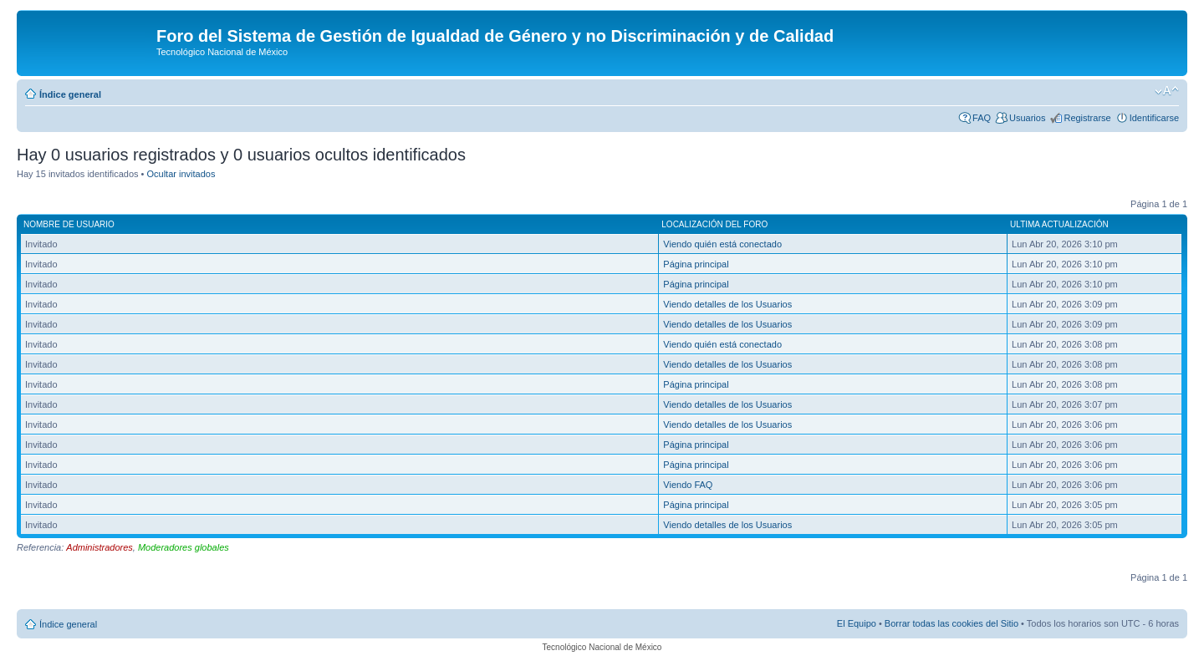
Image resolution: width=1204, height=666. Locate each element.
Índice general (70, 94)
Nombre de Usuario (69, 224)
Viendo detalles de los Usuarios (727, 304)
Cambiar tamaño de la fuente (1167, 91)
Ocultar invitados (181, 174)
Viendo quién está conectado (722, 244)
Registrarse (1087, 118)
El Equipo (856, 623)
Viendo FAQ (687, 485)
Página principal (695, 264)
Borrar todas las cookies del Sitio (951, 623)
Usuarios (1027, 118)
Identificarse (1154, 118)
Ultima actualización (1059, 224)
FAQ (981, 118)
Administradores (99, 547)
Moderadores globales (183, 547)
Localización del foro (714, 224)
